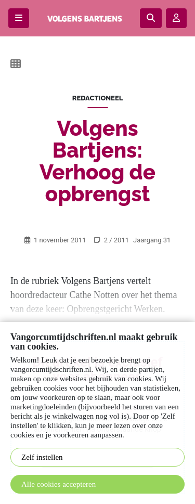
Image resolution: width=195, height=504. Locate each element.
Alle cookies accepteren (58, 484)
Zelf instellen (42, 457)
